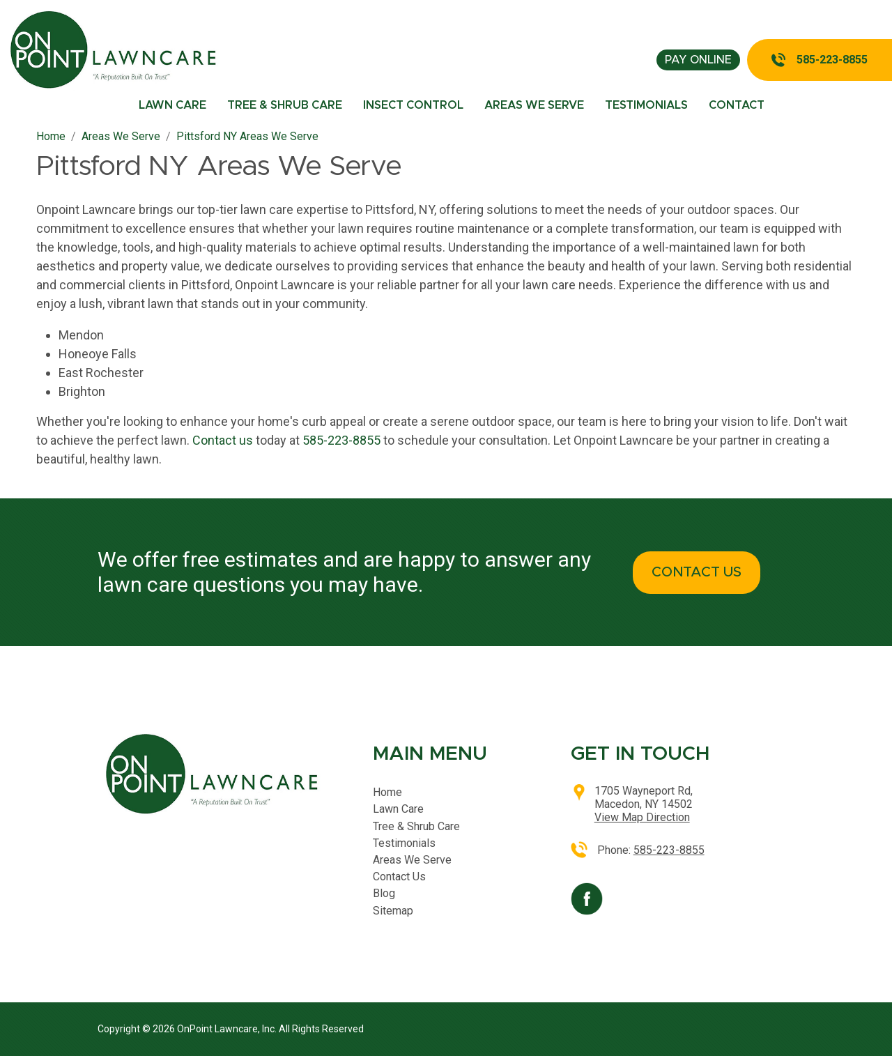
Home (387, 792)
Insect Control (413, 105)
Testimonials (646, 105)
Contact (736, 105)
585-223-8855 (832, 59)
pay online (698, 60)
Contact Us (399, 876)
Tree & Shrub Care (284, 105)
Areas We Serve (534, 105)
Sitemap (393, 910)
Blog (384, 893)
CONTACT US (696, 572)
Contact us (222, 440)
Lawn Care (172, 105)
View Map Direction (642, 817)
